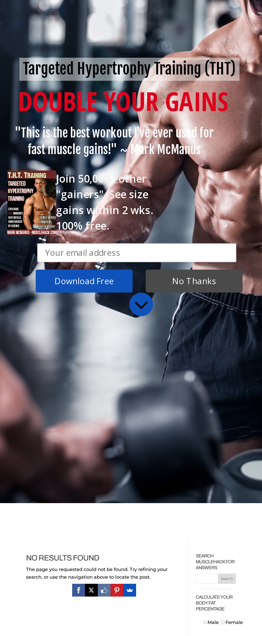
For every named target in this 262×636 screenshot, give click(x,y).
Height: (213, 477)
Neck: (215, 492)
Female (232, 437)
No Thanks (194, 96)
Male (211, 437)
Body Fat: (211, 563)
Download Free (84, 96)
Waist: (215, 508)
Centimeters (219, 453)
